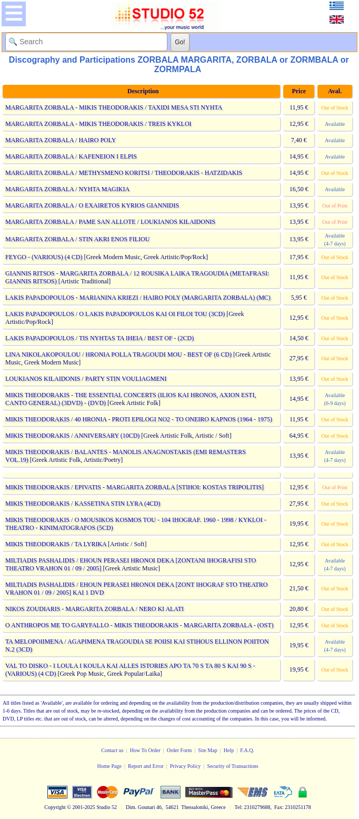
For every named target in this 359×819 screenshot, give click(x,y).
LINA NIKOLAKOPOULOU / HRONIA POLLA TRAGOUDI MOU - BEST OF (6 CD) (118, 354)
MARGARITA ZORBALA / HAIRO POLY (60, 140)
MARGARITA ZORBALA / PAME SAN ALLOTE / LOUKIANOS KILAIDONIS (110, 221)
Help (229, 750)
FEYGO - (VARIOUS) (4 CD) (43, 257)
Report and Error (146, 766)
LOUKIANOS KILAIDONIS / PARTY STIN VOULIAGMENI (86, 378)
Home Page (109, 766)
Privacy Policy (185, 766)
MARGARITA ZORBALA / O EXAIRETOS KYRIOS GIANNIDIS (92, 205)
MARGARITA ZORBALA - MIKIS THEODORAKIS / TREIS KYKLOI (98, 123)
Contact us (112, 750)
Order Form (179, 750)
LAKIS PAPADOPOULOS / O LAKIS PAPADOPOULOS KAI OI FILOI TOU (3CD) (115, 314)
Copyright (55, 807)
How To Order (145, 750)
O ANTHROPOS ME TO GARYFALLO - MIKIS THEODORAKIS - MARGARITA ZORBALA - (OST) (139, 625)
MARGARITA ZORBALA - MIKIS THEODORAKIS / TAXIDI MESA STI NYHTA (113, 107)
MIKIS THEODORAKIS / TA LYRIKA (55, 544)
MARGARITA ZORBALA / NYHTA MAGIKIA (67, 189)
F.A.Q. (247, 750)
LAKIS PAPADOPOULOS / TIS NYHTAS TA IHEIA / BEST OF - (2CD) (99, 338)
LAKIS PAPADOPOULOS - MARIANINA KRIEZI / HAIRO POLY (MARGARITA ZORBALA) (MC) (138, 297)
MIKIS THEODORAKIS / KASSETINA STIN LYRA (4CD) (83, 503)
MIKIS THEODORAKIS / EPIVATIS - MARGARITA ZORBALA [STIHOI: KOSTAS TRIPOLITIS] (134, 487)
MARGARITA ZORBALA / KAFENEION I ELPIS (71, 156)
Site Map (207, 750)
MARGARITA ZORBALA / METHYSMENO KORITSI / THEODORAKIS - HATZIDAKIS (123, 172)
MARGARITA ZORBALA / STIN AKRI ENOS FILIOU (77, 239)
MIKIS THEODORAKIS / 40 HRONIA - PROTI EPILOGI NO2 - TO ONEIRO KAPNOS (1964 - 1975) (138, 419)
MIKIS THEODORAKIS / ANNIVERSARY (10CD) (72, 435)
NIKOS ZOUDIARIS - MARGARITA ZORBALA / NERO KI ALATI (94, 609)
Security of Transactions (232, 766)
